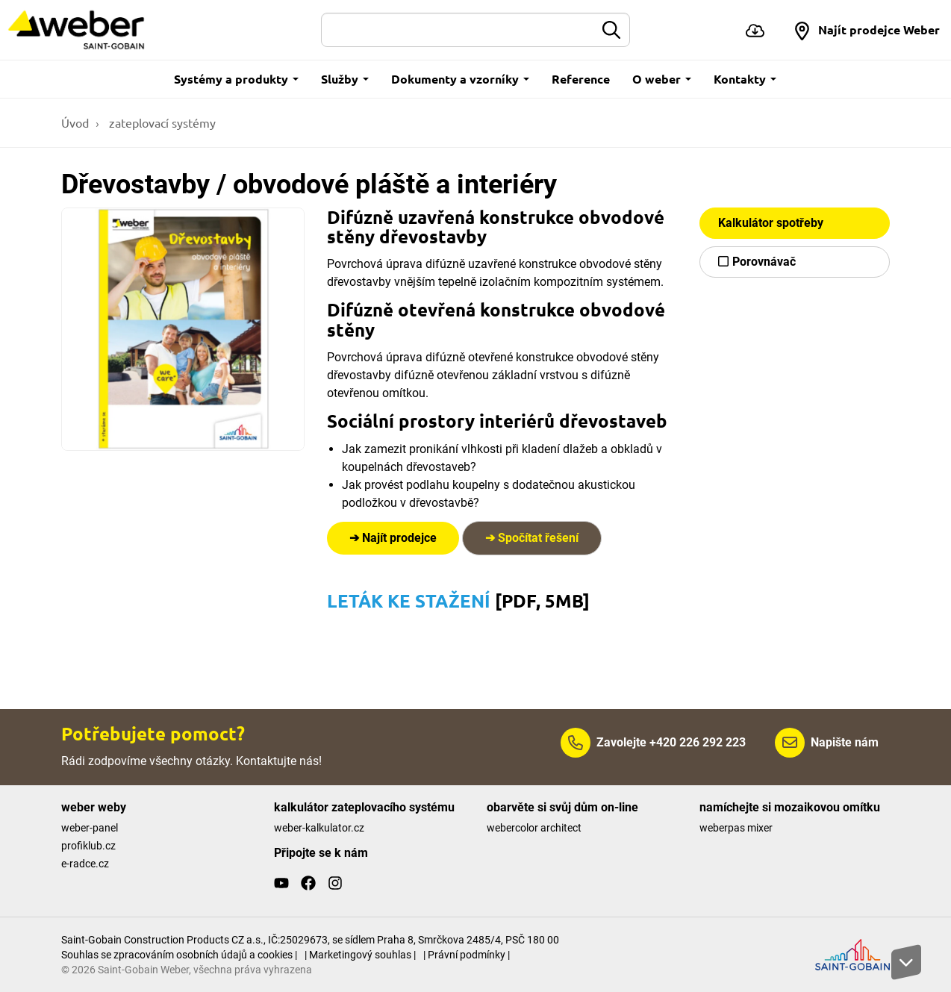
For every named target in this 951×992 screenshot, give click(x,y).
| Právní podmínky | (466, 955)
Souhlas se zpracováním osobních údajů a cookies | (179, 955)
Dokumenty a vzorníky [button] (460, 79)
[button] (866, 30)
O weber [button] (661, 79)
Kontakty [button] (745, 79)
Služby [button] (345, 79)
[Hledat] (458, 29)
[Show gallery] (183, 329)
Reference (581, 79)
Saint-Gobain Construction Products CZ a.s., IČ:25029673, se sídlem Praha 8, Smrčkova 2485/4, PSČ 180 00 (310, 940)
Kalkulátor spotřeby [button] (770, 223)
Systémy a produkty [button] (236, 79)
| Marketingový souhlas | (360, 955)
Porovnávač (764, 262)
